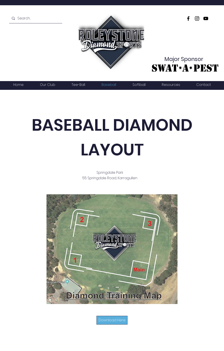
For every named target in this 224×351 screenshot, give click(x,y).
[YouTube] (206, 18)
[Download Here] (112, 320)
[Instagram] (197, 18)
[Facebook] (188, 18)
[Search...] (35, 18)
